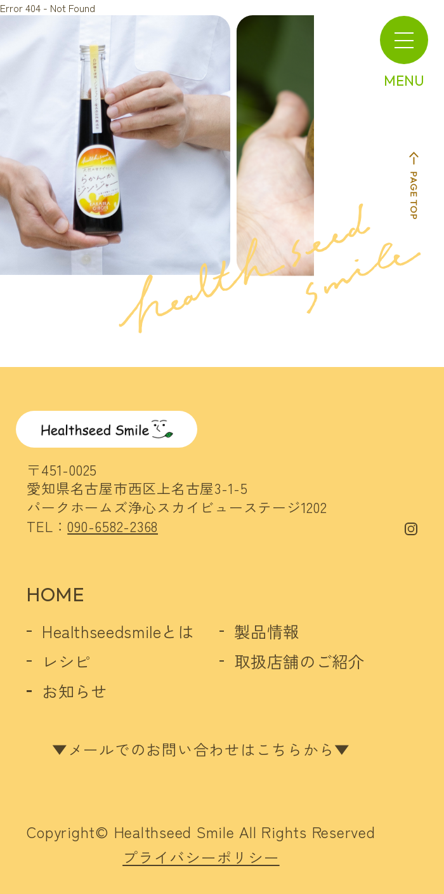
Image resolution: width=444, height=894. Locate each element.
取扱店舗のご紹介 (299, 661)
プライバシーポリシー (201, 857)
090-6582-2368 (112, 526)
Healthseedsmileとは (118, 631)
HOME (55, 594)
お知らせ (74, 690)
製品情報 (266, 631)
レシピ (66, 661)
